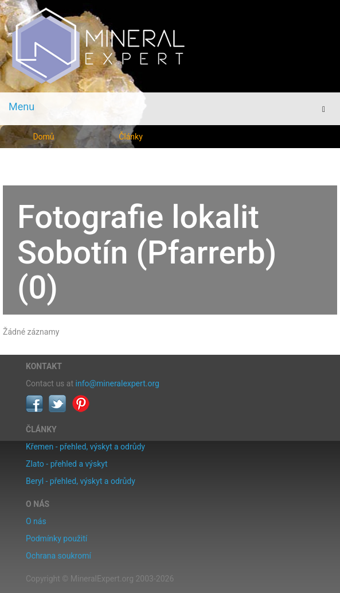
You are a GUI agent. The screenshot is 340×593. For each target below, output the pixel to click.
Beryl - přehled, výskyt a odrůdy (80, 481)
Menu (21, 106)
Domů (43, 136)
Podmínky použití (56, 538)
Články (131, 136)
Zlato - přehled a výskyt (66, 463)
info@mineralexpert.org (117, 383)
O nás (36, 521)
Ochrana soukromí (58, 555)
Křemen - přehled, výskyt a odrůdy (85, 446)
